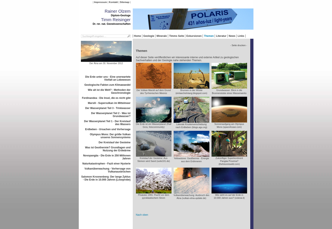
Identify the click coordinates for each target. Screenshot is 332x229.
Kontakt (113, 2)
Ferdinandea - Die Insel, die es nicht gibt (106, 98)
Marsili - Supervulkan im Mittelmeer (109, 103)
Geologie (148, 35)
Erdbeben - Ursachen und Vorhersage (108, 129)
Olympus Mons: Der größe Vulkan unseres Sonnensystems (110, 136)
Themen (209, 35)
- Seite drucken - (238, 45)
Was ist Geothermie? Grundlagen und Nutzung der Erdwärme (108, 149)
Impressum (100, 2)
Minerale (161, 35)
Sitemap (124, 2)
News (232, 35)
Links (241, 35)
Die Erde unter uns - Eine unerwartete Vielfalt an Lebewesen (107, 78)
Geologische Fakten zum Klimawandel (107, 84)
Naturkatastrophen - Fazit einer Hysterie (106, 163)
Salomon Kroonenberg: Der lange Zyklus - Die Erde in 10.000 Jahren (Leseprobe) (106, 178)
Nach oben (142, 214)
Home (137, 35)
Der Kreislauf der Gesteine (115, 142)
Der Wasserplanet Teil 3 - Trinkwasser (107, 108)
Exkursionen (194, 35)
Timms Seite (176, 35)
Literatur (221, 35)
